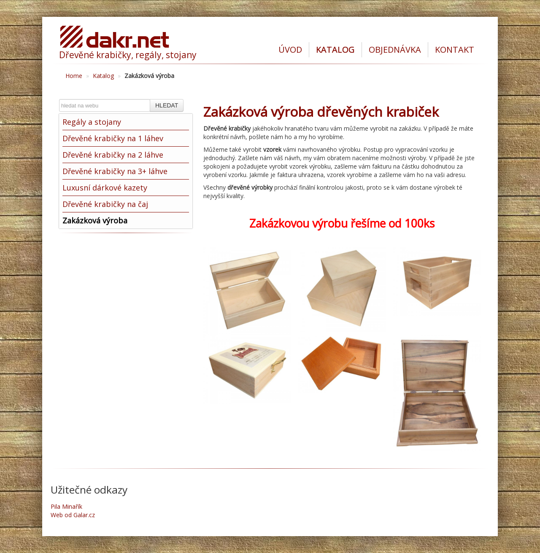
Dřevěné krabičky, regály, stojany (128, 55)
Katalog (103, 76)
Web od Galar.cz (73, 515)
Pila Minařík (66, 506)
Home (73, 76)
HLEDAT (166, 105)
